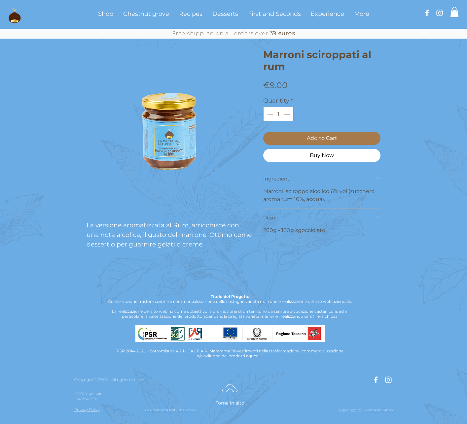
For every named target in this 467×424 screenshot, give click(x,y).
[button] (454, 12)
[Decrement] (269, 114)
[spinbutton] (278, 114)
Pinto (387, 410)
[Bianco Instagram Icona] (439, 13)
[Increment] (287, 114)
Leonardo (372, 410)
